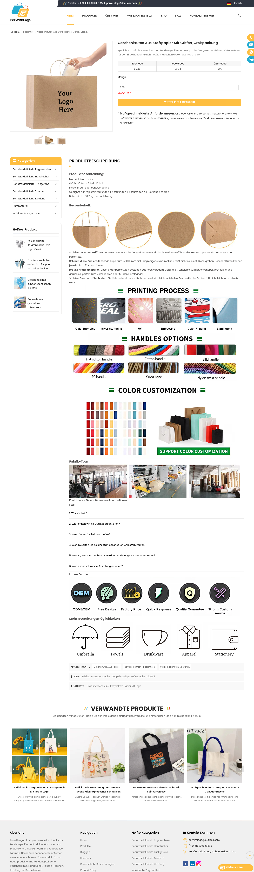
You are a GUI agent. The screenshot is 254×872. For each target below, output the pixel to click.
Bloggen (85, 852)
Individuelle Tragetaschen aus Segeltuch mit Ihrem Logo (39, 790)
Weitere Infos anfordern (179, 102)
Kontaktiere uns (202, 16)
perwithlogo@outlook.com (121, 3)
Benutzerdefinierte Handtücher (31, 177)
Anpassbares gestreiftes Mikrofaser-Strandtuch (35, 303)
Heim (70, 16)
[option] (61, 86)
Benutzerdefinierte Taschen (29, 191)
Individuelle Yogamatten (27, 213)
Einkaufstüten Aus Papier (106, 667)
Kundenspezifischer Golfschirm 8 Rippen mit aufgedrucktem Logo (39, 264)
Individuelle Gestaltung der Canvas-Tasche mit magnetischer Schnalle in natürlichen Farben (98, 790)
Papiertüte (28, 32)
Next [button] (240, 769)
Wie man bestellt (139, 16)
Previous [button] (14, 769)
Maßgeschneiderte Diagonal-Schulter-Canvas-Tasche (215, 790)
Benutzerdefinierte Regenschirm (32, 169)
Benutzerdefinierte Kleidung (29, 199)
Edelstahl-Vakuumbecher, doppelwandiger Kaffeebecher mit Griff (118, 677)
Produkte (89, 16)
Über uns (112, 16)
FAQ (164, 16)
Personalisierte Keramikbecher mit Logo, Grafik (39, 245)
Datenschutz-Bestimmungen (97, 864)
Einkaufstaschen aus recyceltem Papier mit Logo (114, 686)
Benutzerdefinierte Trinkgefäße (31, 184)
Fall (178, 16)
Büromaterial (20, 206)
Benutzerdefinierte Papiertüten (140, 667)
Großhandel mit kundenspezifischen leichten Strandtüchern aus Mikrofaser (39, 284)
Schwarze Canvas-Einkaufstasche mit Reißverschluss (156, 790)
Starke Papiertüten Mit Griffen (175, 667)
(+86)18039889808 (200, 846)
